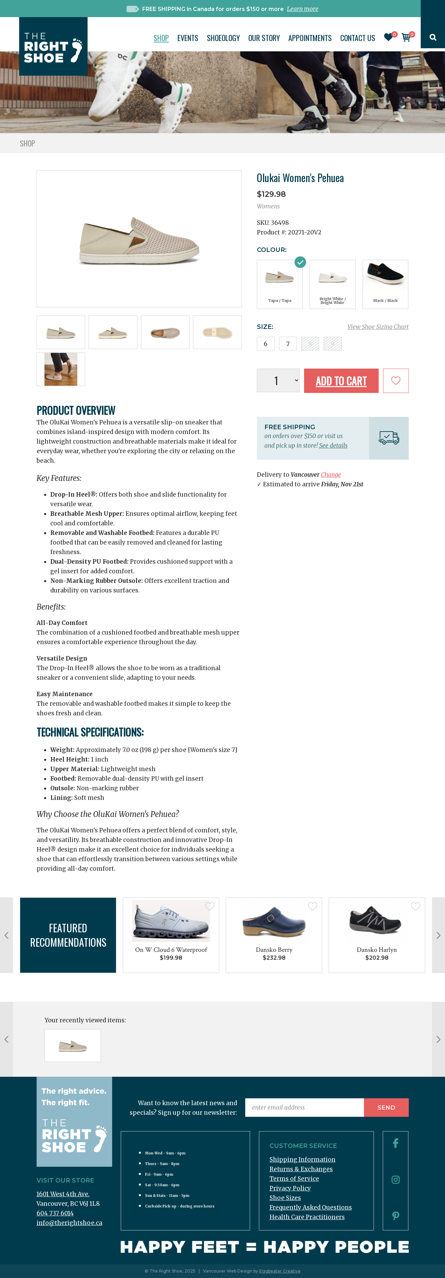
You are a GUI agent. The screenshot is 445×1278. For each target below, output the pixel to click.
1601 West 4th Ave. (63, 1194)
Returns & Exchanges (301, 1169)
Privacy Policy (290, 1188)
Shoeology (223, 37)
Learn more (302, 9)
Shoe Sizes (285, 1198)
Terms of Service (294, 1179)
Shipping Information (303, 1159)
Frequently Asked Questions (311, 1207)
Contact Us (357, 37)
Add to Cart (341, 380)
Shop (161, 37)
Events (188, 37)
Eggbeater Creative (280, 1271)
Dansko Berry (274, 949)
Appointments (310, 37)
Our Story (264, 37)
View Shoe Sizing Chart (378, 327)
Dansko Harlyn (377, 949)
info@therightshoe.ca (69, 1223)
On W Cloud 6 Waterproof (171, 949)
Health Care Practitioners (307, 1217)
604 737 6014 (55, 1213)
